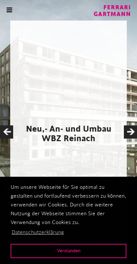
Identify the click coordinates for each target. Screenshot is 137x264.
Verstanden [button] (68, 250)
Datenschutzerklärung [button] (38, 232)
